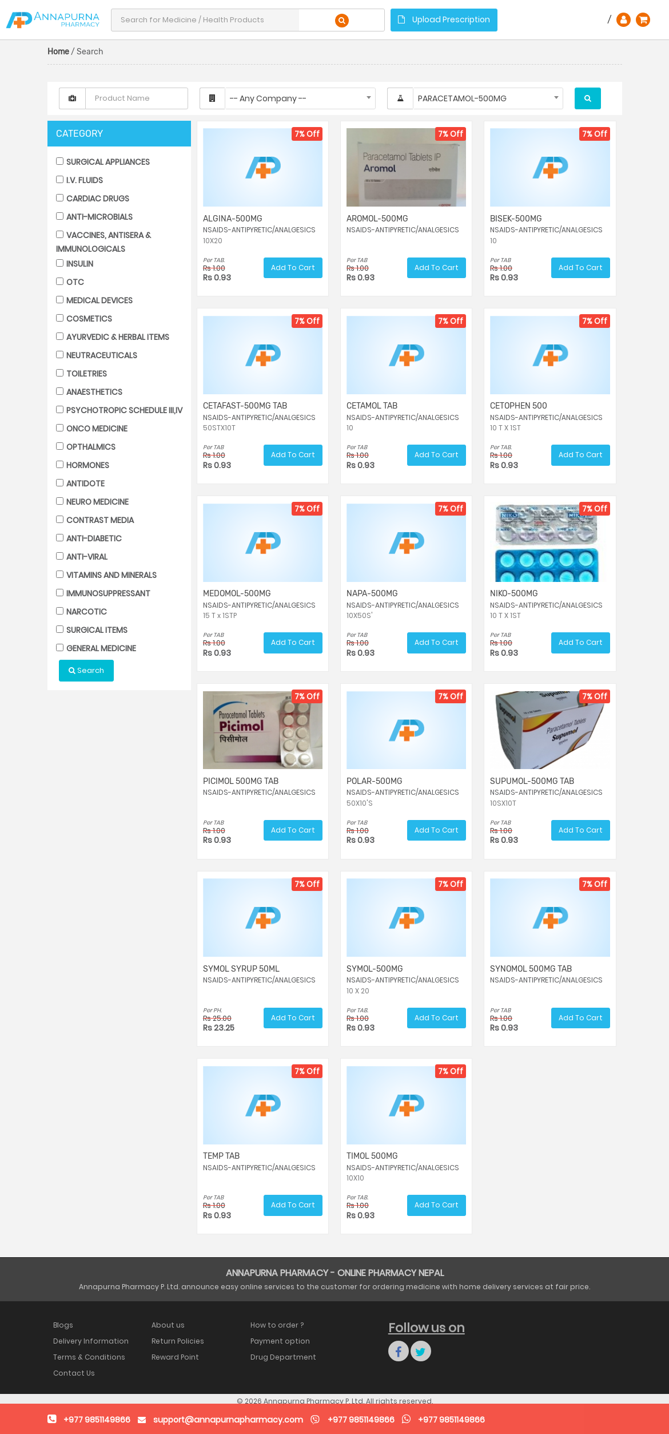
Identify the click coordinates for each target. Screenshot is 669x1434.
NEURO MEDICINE (92, 502)
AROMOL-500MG (377, 219)
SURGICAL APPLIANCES (103, 162)
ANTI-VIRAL (81, 556)
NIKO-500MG (514, 594)
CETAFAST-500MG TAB (245, 406)
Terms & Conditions (89, 1357)
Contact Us (74, 1373)
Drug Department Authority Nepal (283, 1357)
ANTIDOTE (80, 483)
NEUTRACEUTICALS (96, 355)
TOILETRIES (81, 373)
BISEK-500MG (516, 219)
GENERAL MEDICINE (96, 648)
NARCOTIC (81, 611)
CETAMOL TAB (372, 406)
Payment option (280, 1341)
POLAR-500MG (375, 781)
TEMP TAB (221, 1156)
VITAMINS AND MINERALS (106, 575)
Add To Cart (293, 267)
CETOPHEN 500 (518, 406)
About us (168, 1325)
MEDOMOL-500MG (237, 594)
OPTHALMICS (86, 447)
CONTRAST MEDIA (95, 520)
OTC (70, 282)
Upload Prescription (444, 19)
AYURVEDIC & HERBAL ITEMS (112, 337)
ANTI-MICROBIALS (94, 217)
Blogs (63, 1325)
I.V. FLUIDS (79, 180)
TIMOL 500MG (372, 1156)
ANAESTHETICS (89, 392)
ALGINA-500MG (232, 219)
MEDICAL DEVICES (94, 300)
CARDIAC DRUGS (92, 198)
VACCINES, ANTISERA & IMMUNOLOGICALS (103, 241)
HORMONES (82, 465)
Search (86, 670)
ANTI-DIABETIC (89, 538)
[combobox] (300, 98)
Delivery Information (91, 1341)
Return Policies (178, 1341)
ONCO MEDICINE (92, 428)
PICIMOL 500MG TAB (240, 781)
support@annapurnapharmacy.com (228, 1419)
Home (58, 52)
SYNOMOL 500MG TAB (531, 969)
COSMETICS (84, 318)
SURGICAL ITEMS (92, 630)
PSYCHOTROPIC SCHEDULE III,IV (119, 410)
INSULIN (74, 264)
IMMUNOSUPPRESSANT (103, 593)
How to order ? (277, 1325)
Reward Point (175, 1357)
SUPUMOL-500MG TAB (532, 781)
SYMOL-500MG (375, 969)
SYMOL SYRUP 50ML (241, 969)
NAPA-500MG (372, 594)
